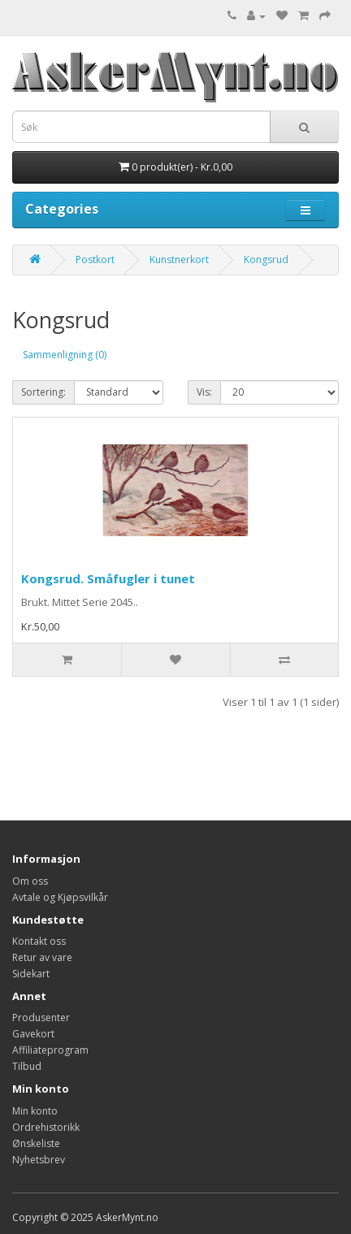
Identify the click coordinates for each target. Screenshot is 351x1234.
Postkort (95, 259)
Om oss (30, 881)
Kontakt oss (39, 941)
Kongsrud (266, 259)
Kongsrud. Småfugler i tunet (108, 578)
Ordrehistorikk (46, 1127)
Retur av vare (42, 957)
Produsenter (41, 1017)
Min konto (35, 1111)
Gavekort (33, 1034)
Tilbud (26, 1066)
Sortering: (43, 392)
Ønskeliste (36, 1143)
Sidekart (31, 974)
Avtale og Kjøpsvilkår (60, 897)
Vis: (204, 392)
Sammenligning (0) (64, 355)
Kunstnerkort (179, 259)
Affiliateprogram (50, 1050)
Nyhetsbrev (38, 1160)
